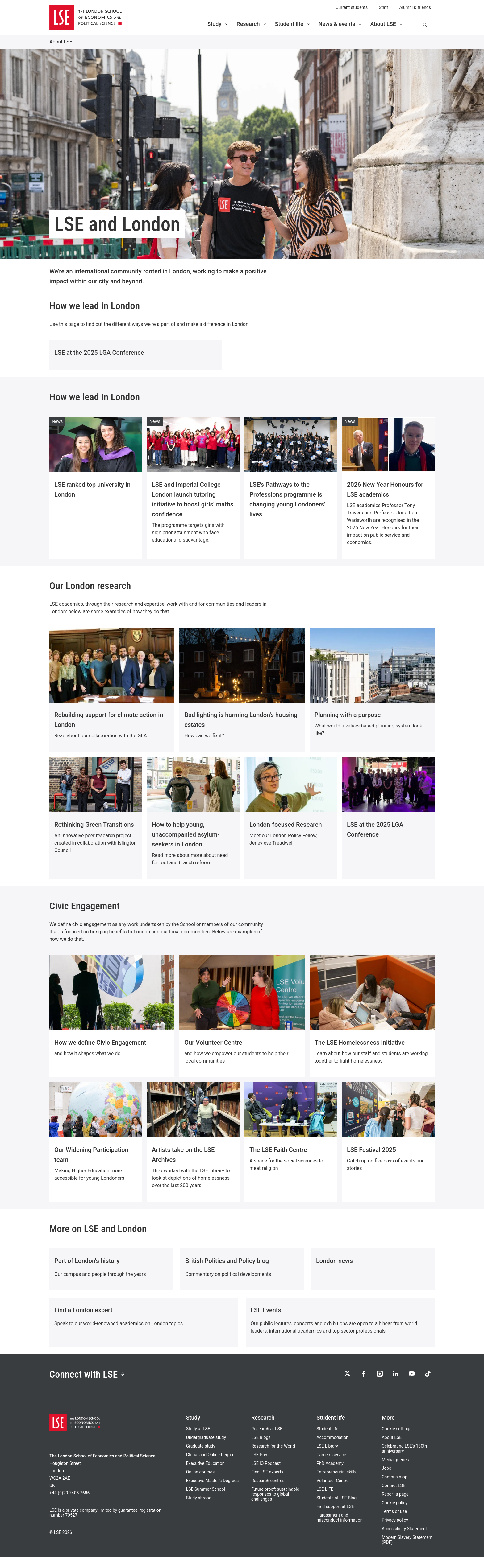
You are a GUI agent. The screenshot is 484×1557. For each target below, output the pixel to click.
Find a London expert (83, 1310)
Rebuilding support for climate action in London (108, 719)
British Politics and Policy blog (227, 1260)
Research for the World (273, 1446)
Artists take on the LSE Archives (183, 1154)
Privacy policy (395, 1520)
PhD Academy (330, 1463)
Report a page (395, 1494)
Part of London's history (86, 1260)
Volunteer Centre (332, 1480)
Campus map (394, 1476)
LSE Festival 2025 (371, 1149)
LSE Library (327, 1446)
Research (251, 24)
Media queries (395, 1459)
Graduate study (200, 1446)
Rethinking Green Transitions (94, 824)
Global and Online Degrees (211, 1454)
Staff (383, 7)
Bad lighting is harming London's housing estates (240, 719)
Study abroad (198, 1497)
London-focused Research (285, 824)
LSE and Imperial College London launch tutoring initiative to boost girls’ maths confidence (192, 499)
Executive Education (205, 1463)
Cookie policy (394, 1502)
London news (334, 1260)
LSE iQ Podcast (266, 1463)
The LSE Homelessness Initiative (360, 1042)
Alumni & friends (415, 7)
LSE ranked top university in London (92, 489)
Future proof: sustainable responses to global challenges (275, 1494)
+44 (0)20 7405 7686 (69, 1492)
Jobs (386, 1468)
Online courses (200, 1471)
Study (218, 24)
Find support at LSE (335, 1506)
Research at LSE (266, 1428)
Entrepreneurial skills (336, 1471)
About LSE (386, 24)
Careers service (331, 1454)
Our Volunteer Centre (213, 1042)
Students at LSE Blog (336, 1497)
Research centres (268, 1480)
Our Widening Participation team (91, 1154)
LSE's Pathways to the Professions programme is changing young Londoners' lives (287, 499)
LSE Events (266, 1310)
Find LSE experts (267, 1471)
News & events (341, 24)
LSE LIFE (324, 1489)
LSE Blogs (260, 1437)
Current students (352, 7)
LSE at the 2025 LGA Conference (99, 352)
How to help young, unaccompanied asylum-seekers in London (185, 834)
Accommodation (332, 1437)
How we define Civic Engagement (100, 1042)
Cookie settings (397, 1428)
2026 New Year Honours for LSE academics (385, 489)
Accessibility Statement (404, 1528)
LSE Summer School (205, 1489)
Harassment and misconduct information (339, 1517)
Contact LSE (393, 1485)
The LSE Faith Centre (278, 1149)
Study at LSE (198, 1428)
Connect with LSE (87, 1374)
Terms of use (394, 1511)
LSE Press (261, 1454)
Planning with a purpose (348, 715)
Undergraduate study (206, 1437)
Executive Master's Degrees (212, 1480)
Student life (293, 24)
